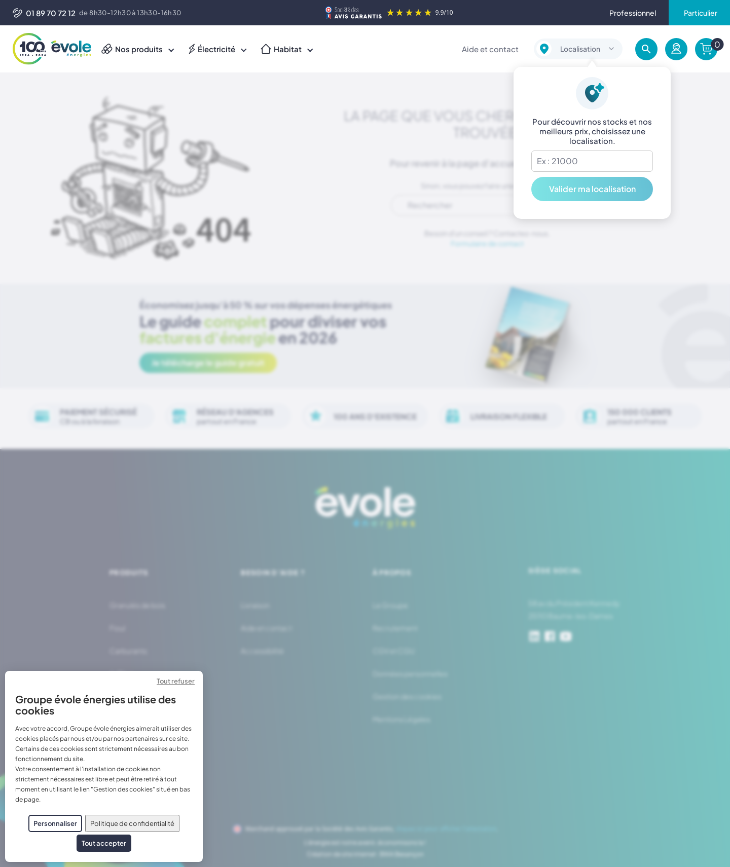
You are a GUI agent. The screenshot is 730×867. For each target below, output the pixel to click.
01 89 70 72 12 (44, 13)
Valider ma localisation (592, 188)
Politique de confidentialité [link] (132, 823)
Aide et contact (490, 49)
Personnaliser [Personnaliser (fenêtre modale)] (55, 823)
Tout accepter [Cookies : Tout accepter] (104, 843)
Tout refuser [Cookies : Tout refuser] (176, 681)
